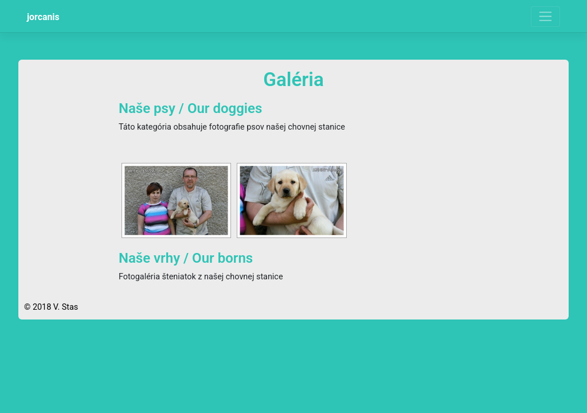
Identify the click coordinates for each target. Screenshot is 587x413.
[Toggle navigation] (545, 16)
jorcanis (43, 16)
